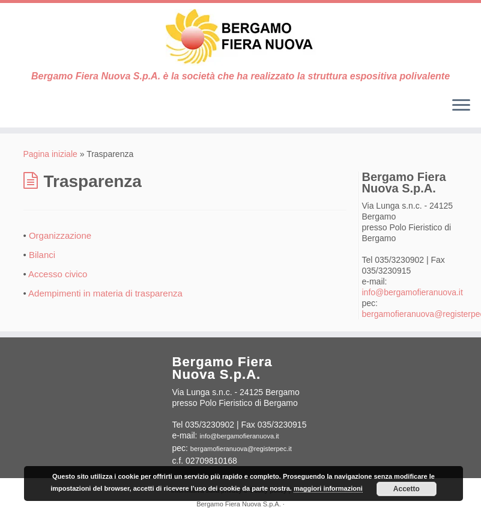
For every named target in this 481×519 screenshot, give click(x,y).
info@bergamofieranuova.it (412, 292)
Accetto (406, 489)
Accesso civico (57, 274)
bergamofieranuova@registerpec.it (241, 448)
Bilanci (42, 255)
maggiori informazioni (328, 488)
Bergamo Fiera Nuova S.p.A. (238, 504)
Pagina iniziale (50, 154)
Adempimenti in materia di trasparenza (105, 293)
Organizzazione (60, 235)
